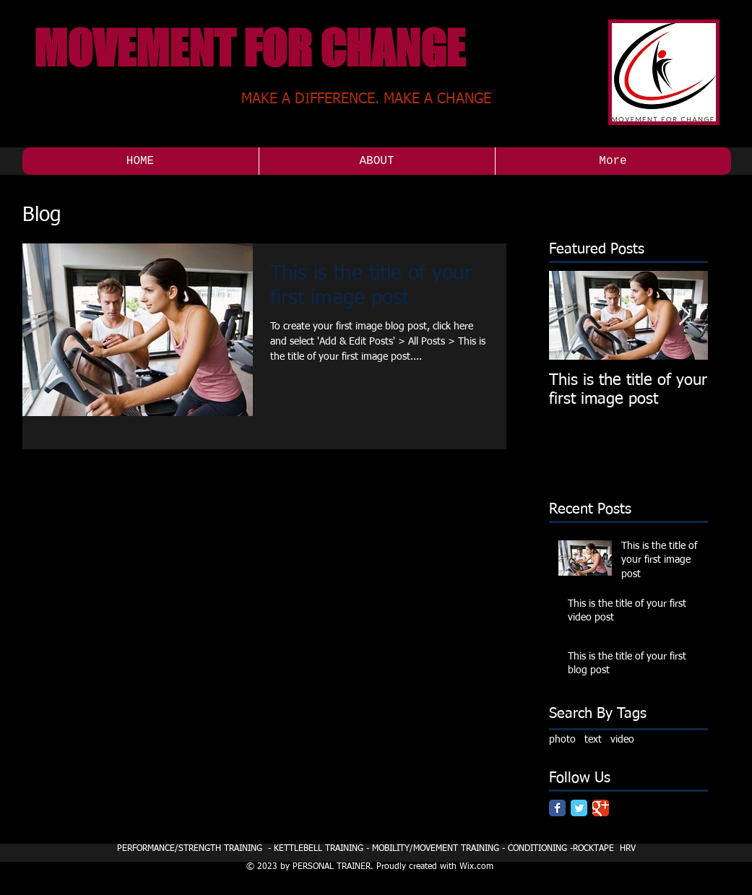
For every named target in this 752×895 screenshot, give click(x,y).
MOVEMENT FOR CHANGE (249, 48)
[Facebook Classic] (557, 808)
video (622, 740)
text (593, 740)
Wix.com (476, 866)
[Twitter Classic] (579, 808)
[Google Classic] (600, 808)
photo (562, 740)
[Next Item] (684, 315)
